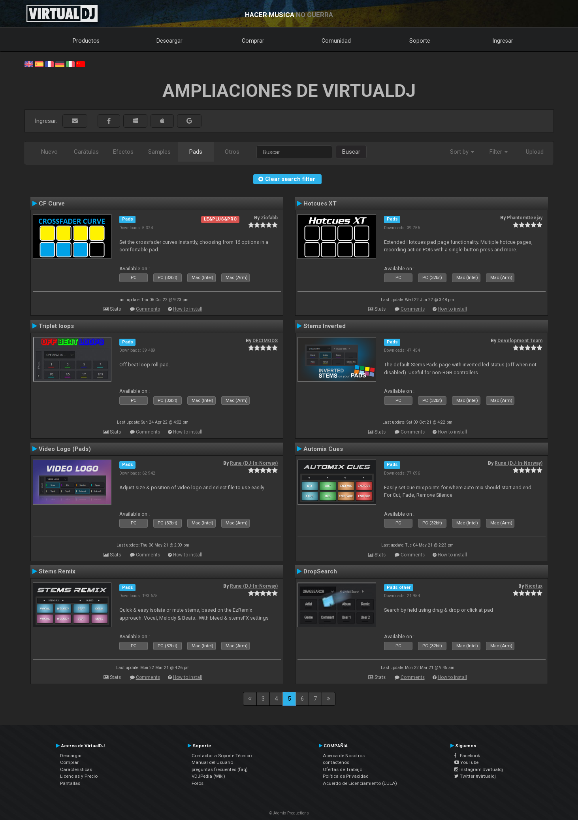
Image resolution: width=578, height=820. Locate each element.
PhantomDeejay (524, 218)
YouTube (466, 762)
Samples (159, 151)
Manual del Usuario (212, 762)
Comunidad (336, 41)
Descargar (169, 41)
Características (76, 769)
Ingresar (503, 41)
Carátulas (86, 151)
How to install (187, 309)
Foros (197, 783)
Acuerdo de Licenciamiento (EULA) (360, 783)
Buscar (351, 151)
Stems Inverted (324, 326)
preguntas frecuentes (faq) (220, 769)
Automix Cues (323, 448)
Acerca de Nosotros (344, 755)
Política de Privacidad (346, 776)
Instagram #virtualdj (478, 769)
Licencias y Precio (79, 776)
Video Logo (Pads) (65, 448)
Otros (232, 151)
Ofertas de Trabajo (342, 769)
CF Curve (52, 203)
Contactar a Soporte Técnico (222, 755)
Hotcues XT (320, 203)
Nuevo (49, 151)
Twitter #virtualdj (475, 776)
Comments (148, 309)
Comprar (253, 41)
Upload (535, 151)
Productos (86, 41)
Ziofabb (269, 218)
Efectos (123, 151)
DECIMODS (265, 340)
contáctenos (336, 762)
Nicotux (533, 586)
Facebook (467, 755)
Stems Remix (57, 571)
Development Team (519, 340)
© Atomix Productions (289, 813)
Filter (499, 151)
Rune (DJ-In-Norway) (254, 463)
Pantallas (70, 783)
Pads (195, 151)
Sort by (462, 151)
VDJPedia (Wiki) (208, 776)
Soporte (419, 41)
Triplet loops (56, 326)
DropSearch (320, 571)
